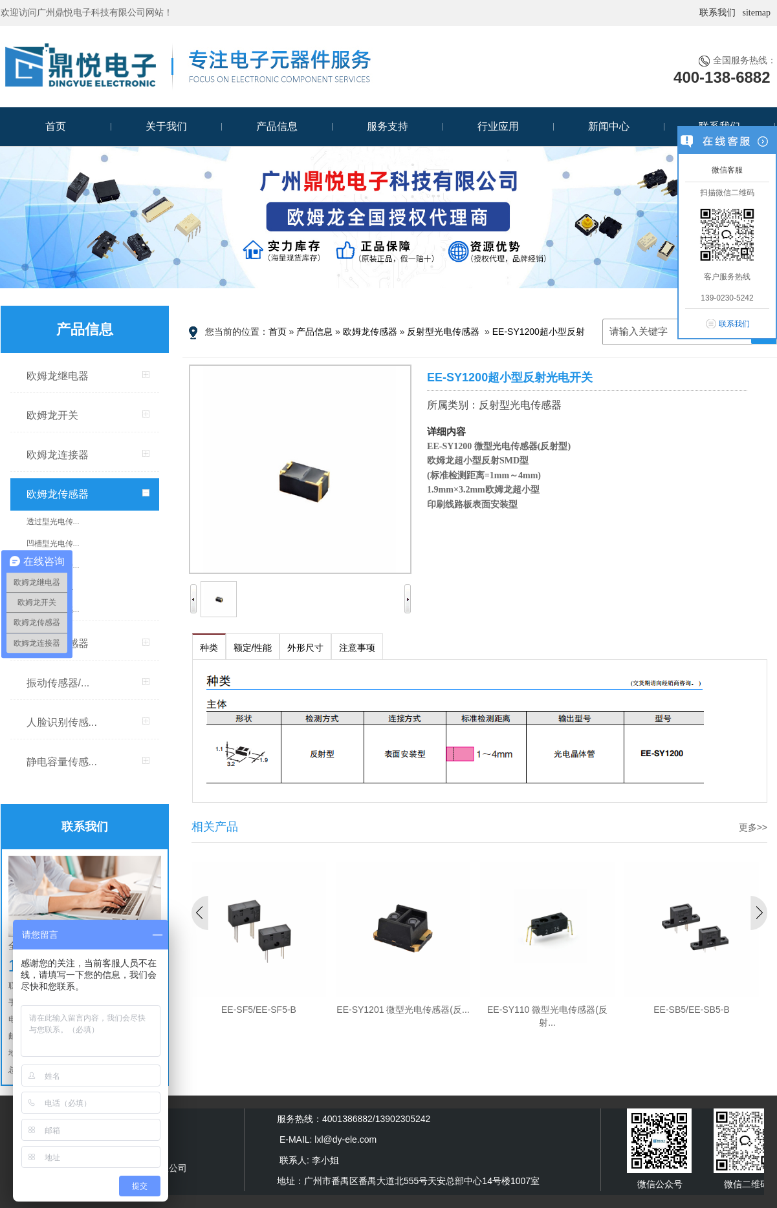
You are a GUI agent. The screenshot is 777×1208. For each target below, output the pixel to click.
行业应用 (498, 126)
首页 (55, 126)
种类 (209, 647)
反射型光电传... (53, 565)
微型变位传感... (53, 609)
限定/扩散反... (50, 587)
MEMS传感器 (58, 643)
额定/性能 (253, 647)
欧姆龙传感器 (58, 494)
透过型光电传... (53, 521)
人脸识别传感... (62, 722)
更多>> (753, 827)
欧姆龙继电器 (58, 375)
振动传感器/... (58, 682)
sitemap (756, 12)
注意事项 (357, 647)
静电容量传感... (62, 761)
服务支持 (387, 126)
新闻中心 (608, 126)
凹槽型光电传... (53, 543)
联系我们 (717, 12)
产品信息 (277, 126)
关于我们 (166, 126)
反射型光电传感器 (443, 331)
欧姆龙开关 (52, 415)
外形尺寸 (305, 647)
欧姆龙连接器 (58, 454)
